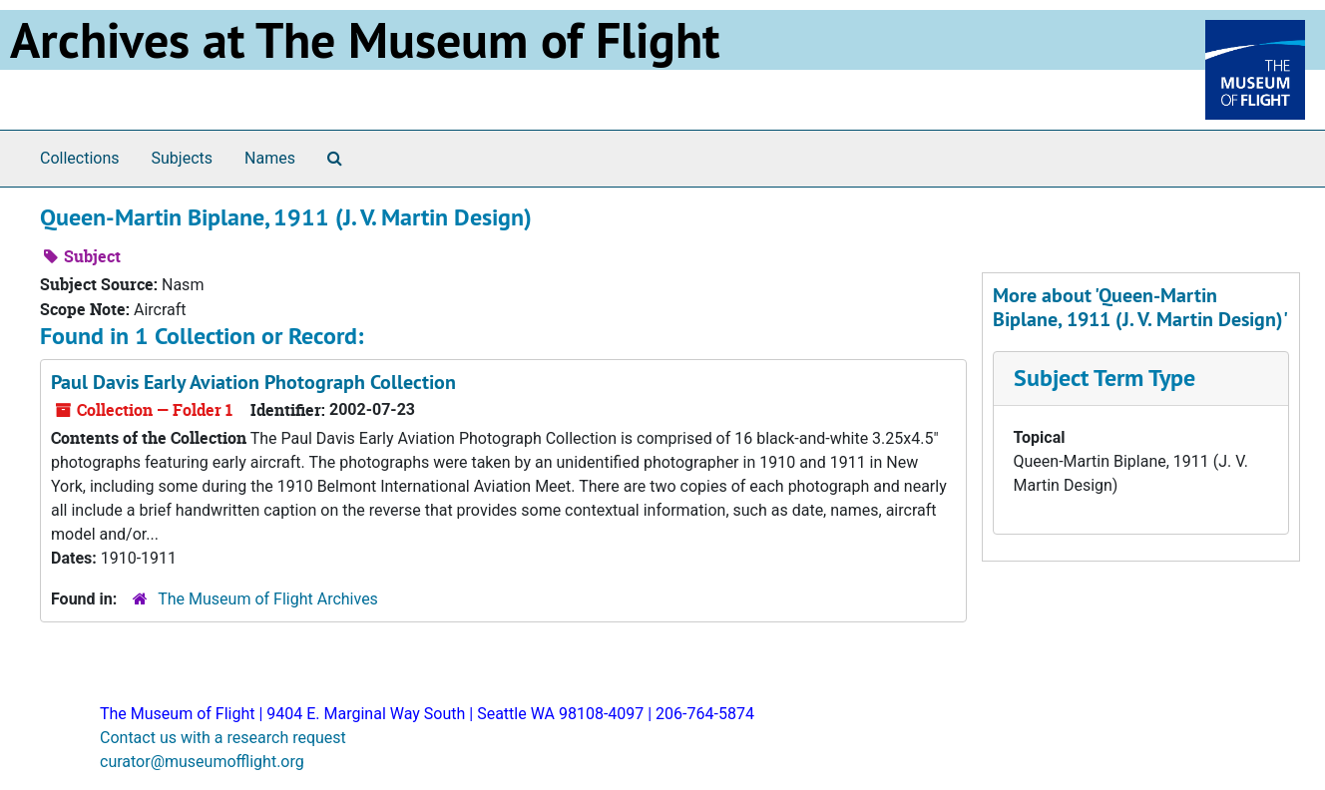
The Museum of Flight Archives (268, 599)
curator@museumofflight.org (202, 761)
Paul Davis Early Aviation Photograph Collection (253, 382)
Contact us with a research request (223, 737)
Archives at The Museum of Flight (364, 40)
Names (269, 158)
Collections (80, 158)
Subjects (182, 158)
